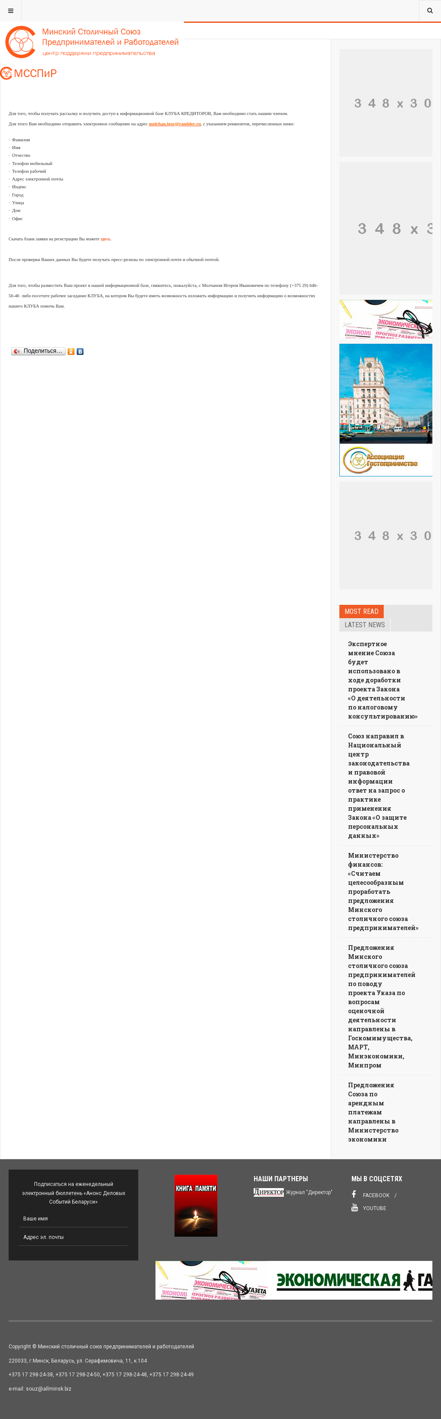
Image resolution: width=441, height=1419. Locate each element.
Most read (362, 611)
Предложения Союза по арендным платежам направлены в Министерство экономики (373, 1112)
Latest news (365, 625)
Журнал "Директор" (309, 1192)
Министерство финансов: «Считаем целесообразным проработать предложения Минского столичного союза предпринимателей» (383, 891)
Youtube (368, 1207)
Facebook (370, 1194)
